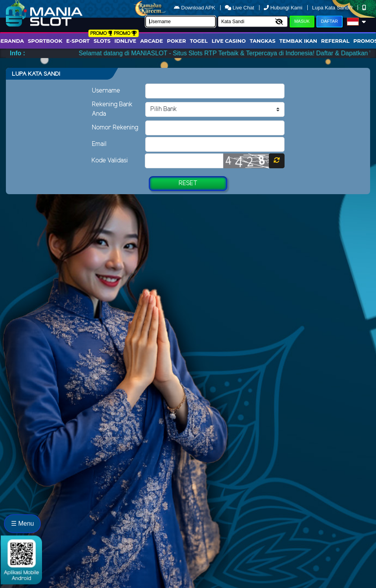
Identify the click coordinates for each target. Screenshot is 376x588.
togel (199, 41)
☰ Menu (22, 523)
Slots (101, 41)
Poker (176, 41)
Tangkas (263, 41)
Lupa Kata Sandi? (333, 8)
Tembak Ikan (298, 41)
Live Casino (229, 41)
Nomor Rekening (115, 127)
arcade (151, 41)
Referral (335, 41)
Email (99, 144)
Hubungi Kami (284, 8)
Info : (17, 53)
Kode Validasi (109, 160)
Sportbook (45, 41)
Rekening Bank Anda (112, 109)
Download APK (195, 8)
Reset (188, 183)
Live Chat (240, 8)
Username (106, 91)
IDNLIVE (126, 41)
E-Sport (78, 41)
